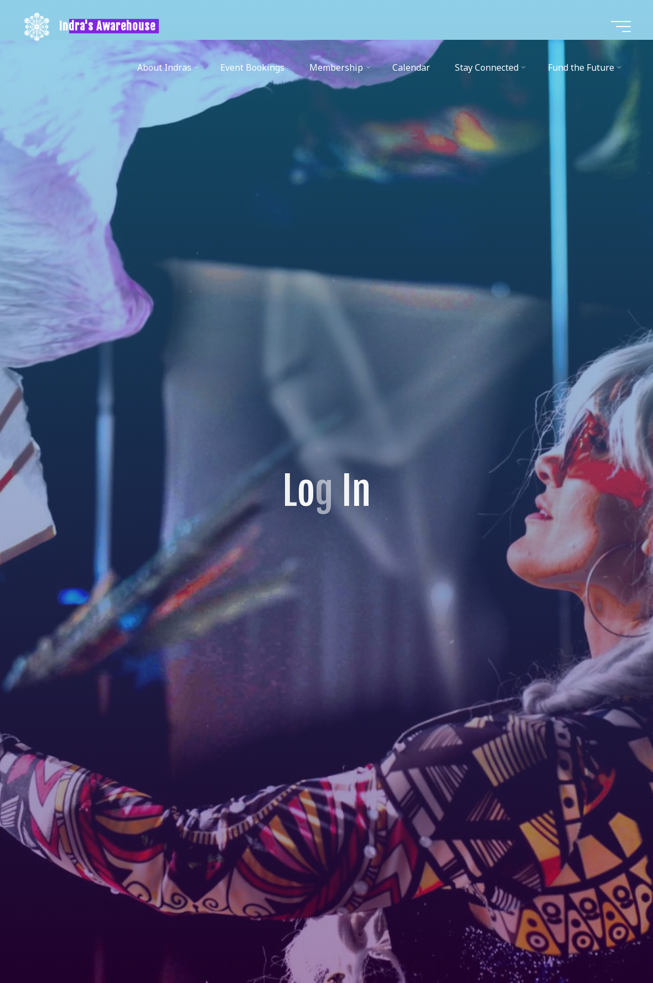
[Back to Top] (609, 940)
